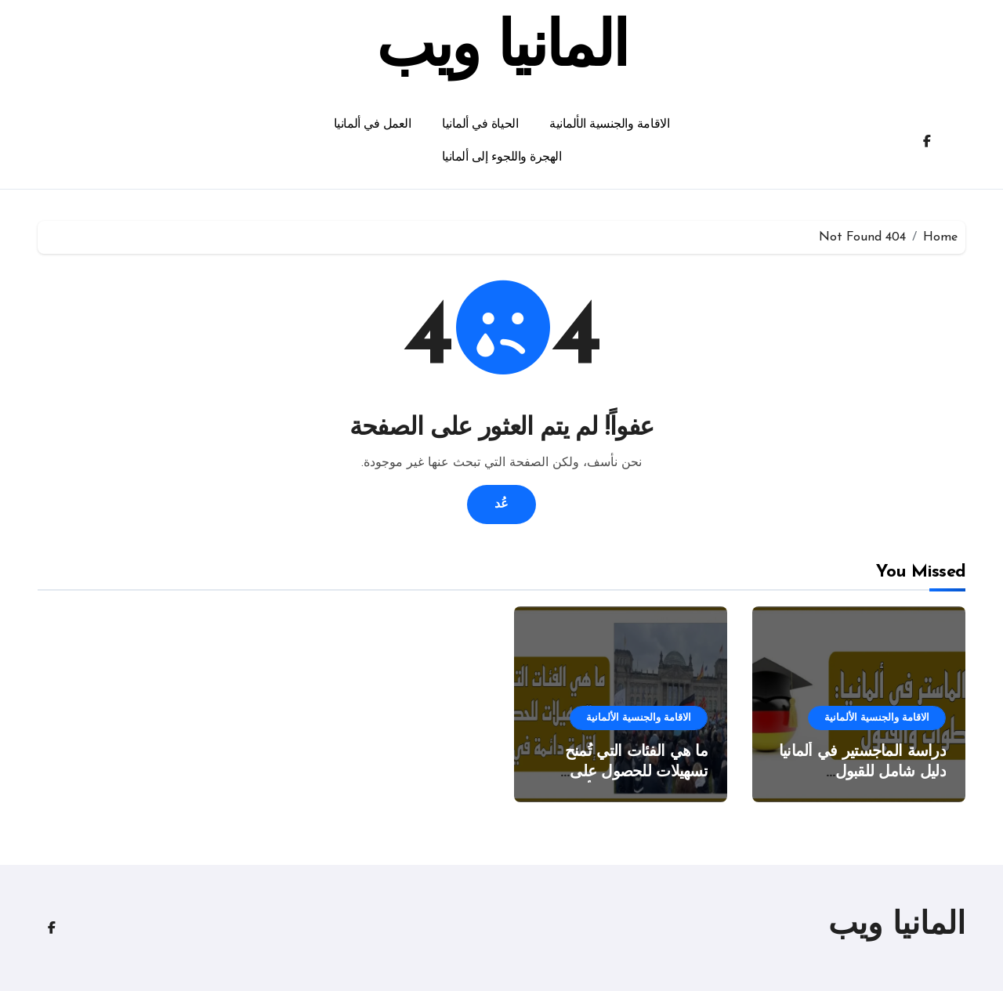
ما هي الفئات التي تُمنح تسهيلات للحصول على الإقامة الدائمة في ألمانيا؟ (628, 772)
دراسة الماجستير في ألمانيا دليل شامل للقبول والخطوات (862, 772)
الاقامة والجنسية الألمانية (609, 124)
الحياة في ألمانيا (480, 124)
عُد (501, 504)
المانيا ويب (501, 50)
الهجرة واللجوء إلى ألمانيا (502, 157)
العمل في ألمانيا (372, 124)
